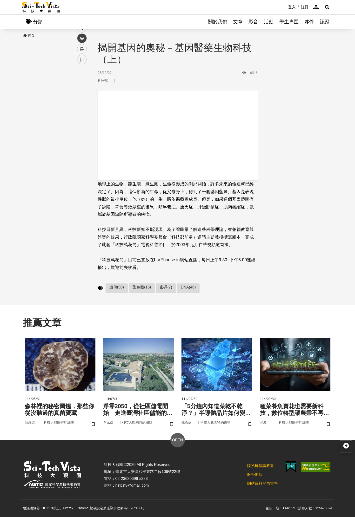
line (80, 113)
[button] (327, 7)
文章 (238, 21)
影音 (253, 21)
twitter (82, 103)
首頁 (28, 35)
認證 (324, 21)
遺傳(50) (116, 287)
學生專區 (289, 21)
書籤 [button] (82, 145)
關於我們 (217, 21)
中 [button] (82, 124)
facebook (82, 92)
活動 (269, 21)
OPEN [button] (177, 440)
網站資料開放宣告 (262, 483)
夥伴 (309, 21)
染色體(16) (142, 287)
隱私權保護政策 (260, 466)
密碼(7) (166, 287)
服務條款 (254, 474)
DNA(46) (188, 287)
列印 (82, 134)
